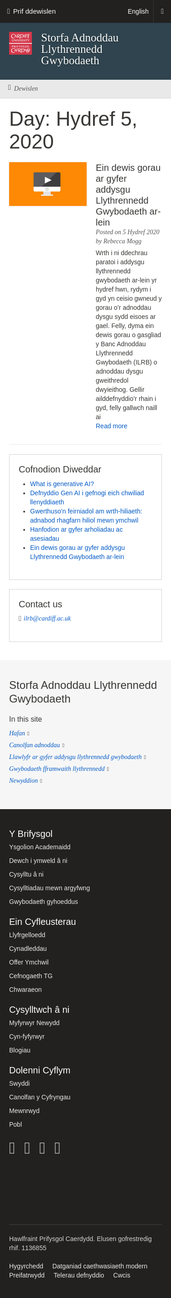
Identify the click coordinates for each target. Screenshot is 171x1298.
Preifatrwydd (27, 1275)
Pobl (15, 1124)
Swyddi (19, 1083)
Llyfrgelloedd (27, 935)
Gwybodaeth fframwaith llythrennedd (56, 768)
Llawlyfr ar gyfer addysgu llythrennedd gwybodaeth (75, 757)
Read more (111, 426)
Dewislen (23, 88)
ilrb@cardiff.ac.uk (47, 618)
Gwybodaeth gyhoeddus (43, 901)
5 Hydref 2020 (141, 232)
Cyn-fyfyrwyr (27, 1036)
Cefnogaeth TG (30, 976)
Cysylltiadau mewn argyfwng (49, 888)
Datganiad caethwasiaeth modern (100, 1266)
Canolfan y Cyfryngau (40, 1097)
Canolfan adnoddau (34, 745)
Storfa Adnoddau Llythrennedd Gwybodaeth (80, 49)
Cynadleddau (28, 948)
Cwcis (121, 1275)
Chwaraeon (25, 989)
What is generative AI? (62, 483)
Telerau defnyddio (79, 1275)
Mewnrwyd (24, 1110)
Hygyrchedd (26, 1266)
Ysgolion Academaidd (40, 847)
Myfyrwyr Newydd (34, 1022)
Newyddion (23, 780)
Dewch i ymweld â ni (38, 860)
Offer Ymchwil (29, 962)
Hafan (17, 733)
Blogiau (20, 1050)
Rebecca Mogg (123, 241)
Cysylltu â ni (26, 874)
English (138, 11)
